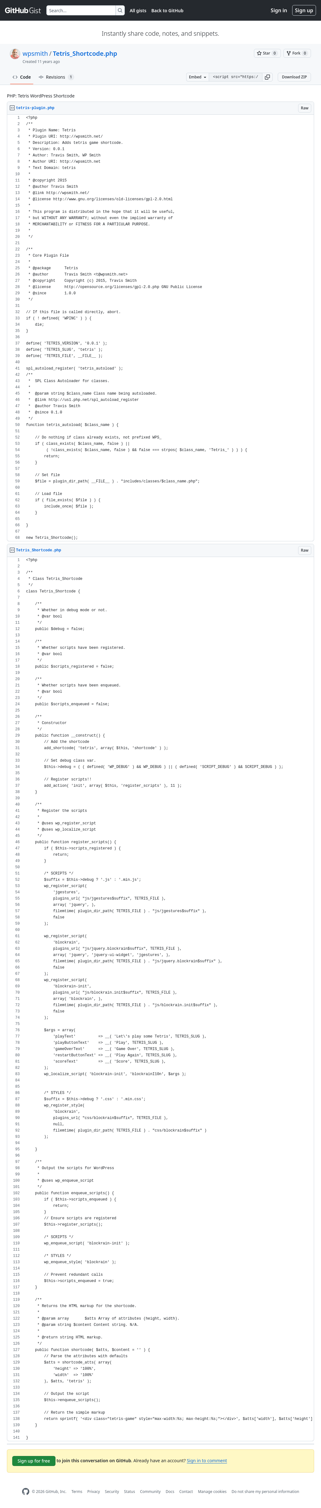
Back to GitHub (167, 10)
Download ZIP (294, 77)
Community (150, 1491)
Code (22, 77)
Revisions (56, 77)
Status (129, 1491)
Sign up (304, 10)
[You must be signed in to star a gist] (267, 53)
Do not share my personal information (265, 1491)
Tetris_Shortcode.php (85, 53)
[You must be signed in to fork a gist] (297, 53)
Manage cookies (212, 1491)
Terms (76, 1491)
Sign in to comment (207, 1460)
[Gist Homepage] (23, 10)
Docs (170, 1491)
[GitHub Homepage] (25, 1491)
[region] (160, 328)
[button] (267, 77)
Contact (186, 1491)
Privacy (93, 1491)
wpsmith (35, 53)
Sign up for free (34, 1461)
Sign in (279, 10)
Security (112, 1491)
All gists (138, 10)
